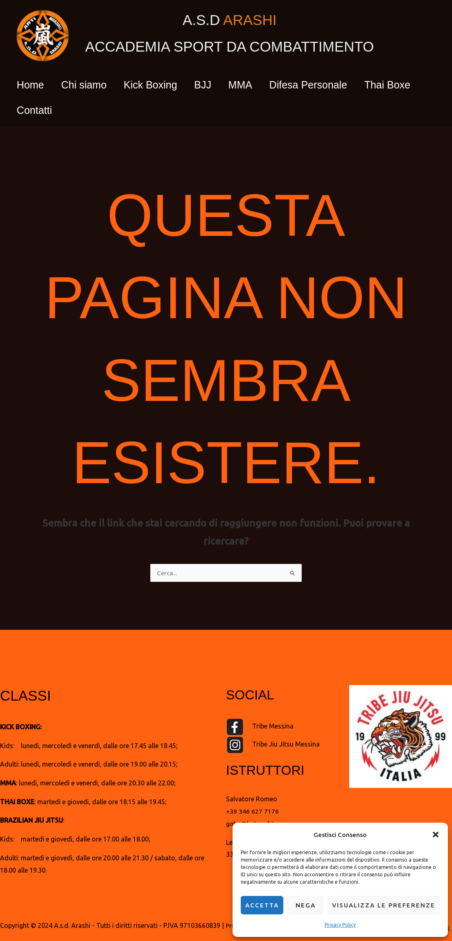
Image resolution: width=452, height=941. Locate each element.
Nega (306, 905)
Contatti (36, 110)
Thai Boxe (409, 84)
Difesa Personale (327, 84)
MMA (255, 84)
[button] (436, 832)
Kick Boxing (159, 84)
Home (32, 84)
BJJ (214, 84)
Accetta (262, 905)
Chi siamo (89, 84)
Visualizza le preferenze (383, 905)
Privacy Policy (340, 924)
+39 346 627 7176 (252, 811)
